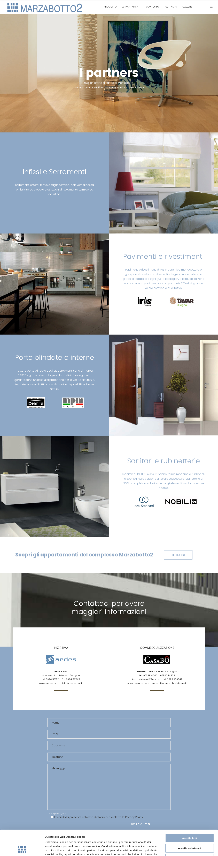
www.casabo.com (138, 683)
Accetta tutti (189, 814)
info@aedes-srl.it (72, 683)
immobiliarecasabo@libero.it (169, 683)
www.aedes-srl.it (49, 683)
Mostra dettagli (179, 849)
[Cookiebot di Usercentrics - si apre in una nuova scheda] (22, 849)
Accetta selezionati (189, 824)
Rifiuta (190, 834)
